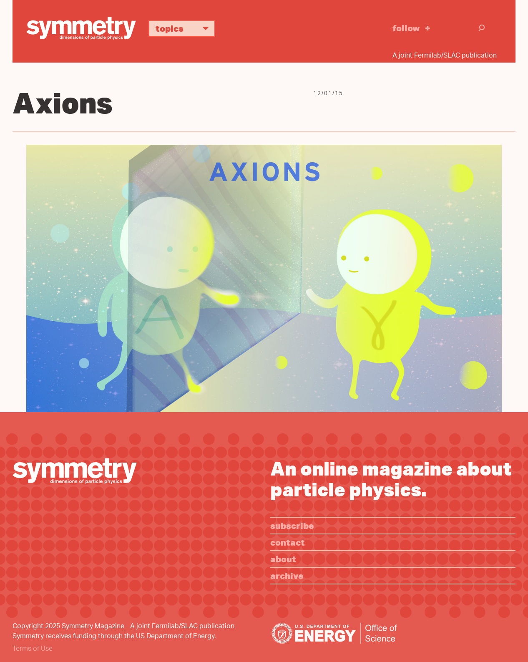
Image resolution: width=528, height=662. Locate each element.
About (283, 558)
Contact (287, 542)
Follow (406, 27)
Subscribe (292, 525)
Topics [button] (185, 28)
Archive (287, 575)
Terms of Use (33, 649)
